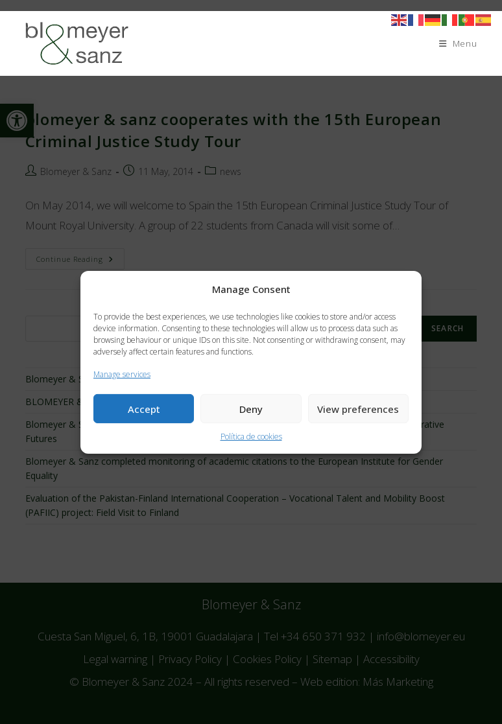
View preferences (358, 409)
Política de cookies (251, 436)
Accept (144, 409)
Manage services (121, 373)
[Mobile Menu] (458, 43)
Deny (251, 409)
